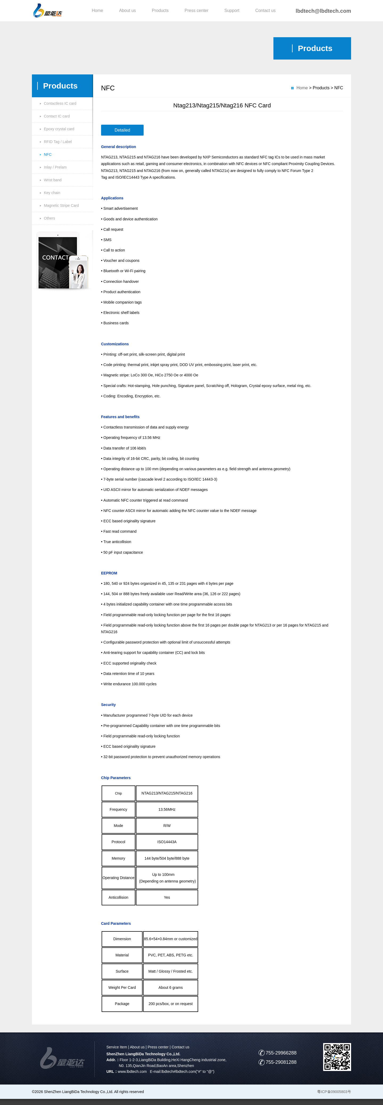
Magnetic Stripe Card (61, 205)
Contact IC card (57, 116)
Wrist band (53, 180)
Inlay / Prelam (55, 167)
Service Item (116, 1047)
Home (97, 10)
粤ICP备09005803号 (334, 1092)
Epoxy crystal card (59, 129)
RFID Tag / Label (58, 142)
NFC (48, 154)
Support (231, 10)
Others (49, 218)
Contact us (265, 10)
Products (160, 10)
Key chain (52, 193)
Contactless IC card (60, 103)
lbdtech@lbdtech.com (323, 11)
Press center (197, 10)
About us (127, 10)
